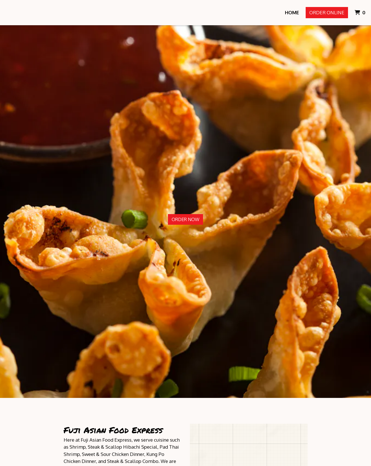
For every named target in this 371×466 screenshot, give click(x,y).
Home (292, 12)
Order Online (326, 12)
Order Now (185, 219)
